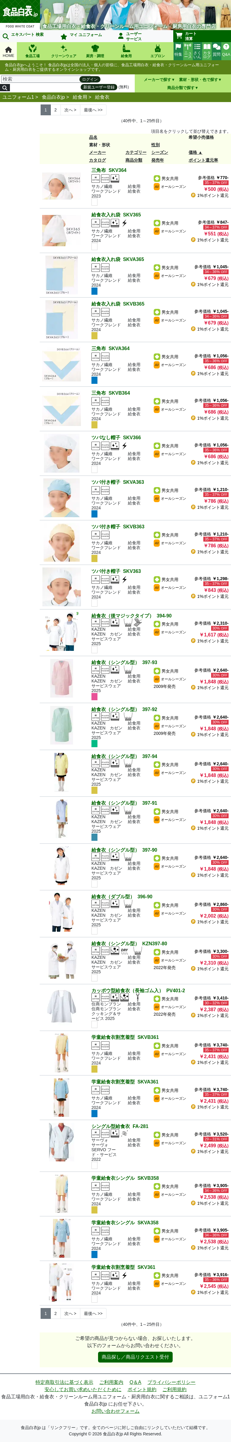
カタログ (97, 160)
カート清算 (186, 36)
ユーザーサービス (130, 36)
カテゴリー (135, 152)
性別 (155, 144)
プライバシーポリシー (171, 1382)
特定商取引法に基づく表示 (64, 1382)
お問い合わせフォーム (115, 1411)
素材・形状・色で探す (198, 79)
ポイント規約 (142, 1389)
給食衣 (102, 97)
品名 (93, 137)
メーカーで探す (157, 79)
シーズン (159, 152)
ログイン (90, 79)
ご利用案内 (111, 1382)
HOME (8, 52)
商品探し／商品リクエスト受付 (135, 1357)
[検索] (45, 79)
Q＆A (135, 1382)
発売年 (157, 160)
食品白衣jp (53, 97)
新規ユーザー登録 (99, 87)
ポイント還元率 (203, 160)
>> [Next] (93, 109)
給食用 (80, 97)
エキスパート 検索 (23, 35)
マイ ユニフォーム (81, 36)
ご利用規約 (174, 1389)
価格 (193, 152)
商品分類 (133, 160)
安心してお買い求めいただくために (83, 1389)
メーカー (97, 152)
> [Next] (70, 109)
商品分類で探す (181, 87)
